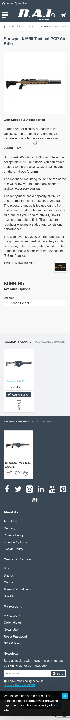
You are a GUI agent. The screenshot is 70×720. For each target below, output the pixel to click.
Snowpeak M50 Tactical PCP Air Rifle (18, 462)
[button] (19, 364)
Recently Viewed (16, 421)
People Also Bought (50, 341)
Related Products (17, 341)
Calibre (8, 297)
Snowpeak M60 (15, 381)
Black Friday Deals (23, 26)
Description (13, 147)
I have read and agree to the (23, 683)
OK (65, 696)
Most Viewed (41, 421)
